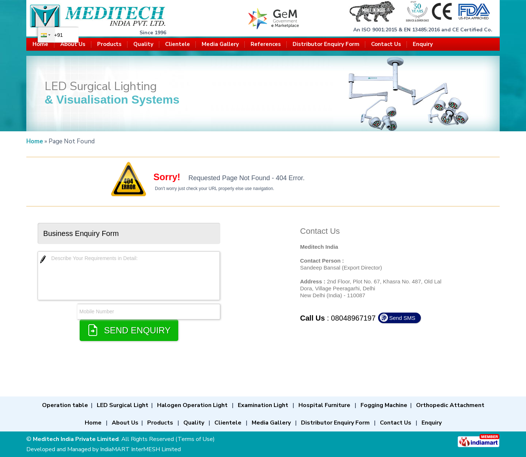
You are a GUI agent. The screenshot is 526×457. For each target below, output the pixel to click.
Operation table (65, 405)
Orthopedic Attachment (450, 405)
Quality (143, 44)
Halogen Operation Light (192, 405)
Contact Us (386, 44)
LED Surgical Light (122, 405)
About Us (72, 44)
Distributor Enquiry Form (326, 44)
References (266, 44)
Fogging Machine (384, 405)
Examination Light (263, 405)
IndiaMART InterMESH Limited (140, 449)
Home (40, 44)
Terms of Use (195, 439)
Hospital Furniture (324, 405)
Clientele (177, 44)
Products (109, 44)
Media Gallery (220, 44)
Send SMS (402, 318)
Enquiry (423, 44)
